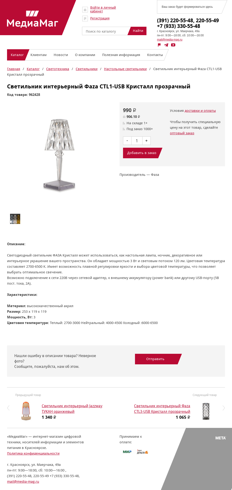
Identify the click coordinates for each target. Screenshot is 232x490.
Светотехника (57, 69)
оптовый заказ (182, 133)
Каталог (33, 69)
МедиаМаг (32, 19)
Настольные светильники (125, 69)
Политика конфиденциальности (33, 453)
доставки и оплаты (200, 110)
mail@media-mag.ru (169, 39)
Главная (13, 69)
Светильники (86, 69)
